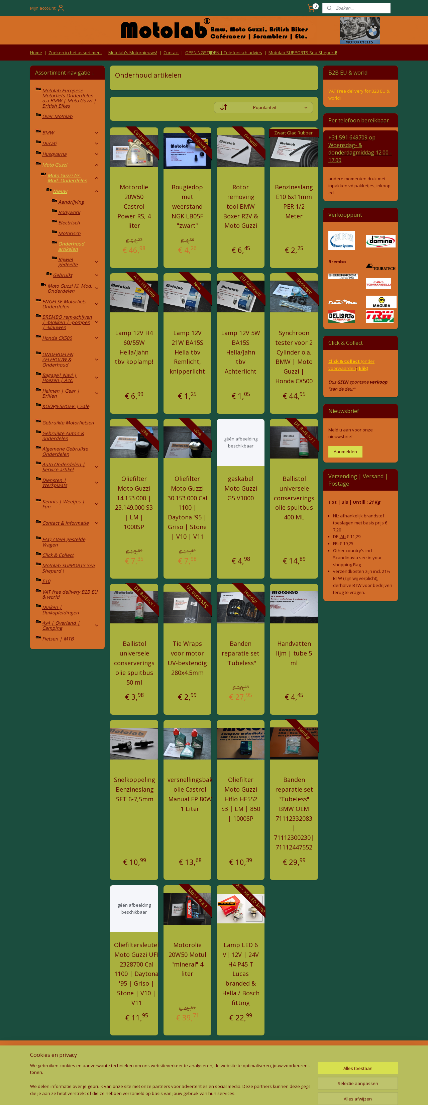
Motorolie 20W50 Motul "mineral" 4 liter (187, 959)
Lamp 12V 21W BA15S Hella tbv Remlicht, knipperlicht (187, 352)
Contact (171, 52)
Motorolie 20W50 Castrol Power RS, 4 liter (134, 206)
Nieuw (76, 191)
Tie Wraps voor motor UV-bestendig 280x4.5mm (187, 657)
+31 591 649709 (347, 137)
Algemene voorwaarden (141, 1054)
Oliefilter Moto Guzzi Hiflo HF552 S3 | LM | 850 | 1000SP (240, 799)
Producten (214, 1054)
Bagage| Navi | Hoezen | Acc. (70, 377)
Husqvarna (70, 154)
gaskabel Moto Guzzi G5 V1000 (240, 488)
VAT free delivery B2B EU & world (69, 594)
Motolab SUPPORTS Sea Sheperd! (303, 52)
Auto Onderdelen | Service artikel (70, 467)
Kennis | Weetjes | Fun (70, 504)
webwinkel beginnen (223, 1092)
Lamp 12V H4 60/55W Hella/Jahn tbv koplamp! (134, 347)
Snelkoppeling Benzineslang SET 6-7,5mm (134, 789)
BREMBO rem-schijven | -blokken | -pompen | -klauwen (70, 322)
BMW (70, 132)
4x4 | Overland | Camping (70, 625)
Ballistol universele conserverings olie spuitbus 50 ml (134, 662)
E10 (46, 581)
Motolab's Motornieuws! (132, 52)
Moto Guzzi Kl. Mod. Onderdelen (73, 288)
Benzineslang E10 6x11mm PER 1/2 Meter (294, 201)
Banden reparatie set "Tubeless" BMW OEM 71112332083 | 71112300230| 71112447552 (294, 813)
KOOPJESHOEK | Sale (65, 406)
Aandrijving (71, 202)
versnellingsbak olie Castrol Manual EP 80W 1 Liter (190, 794)
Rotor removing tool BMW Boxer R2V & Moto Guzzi (240, 206)
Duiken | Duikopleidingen (60, 609)
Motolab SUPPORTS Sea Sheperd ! (68, 568)
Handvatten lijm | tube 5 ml (294, 653)
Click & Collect (58, 555)
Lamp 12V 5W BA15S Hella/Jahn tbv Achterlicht (240, 352)
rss (197, 1092)
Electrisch (69, 222)
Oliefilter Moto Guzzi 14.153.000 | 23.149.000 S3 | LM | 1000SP (134, 503)
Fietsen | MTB (58, 638)
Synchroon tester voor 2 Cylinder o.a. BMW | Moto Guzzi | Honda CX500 (294, 357)
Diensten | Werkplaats (70, 482)
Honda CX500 (70, 338)
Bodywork (69, 212)
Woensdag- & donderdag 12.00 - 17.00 (360, 152)
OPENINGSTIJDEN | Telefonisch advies (223, 52)
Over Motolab (57, 116)
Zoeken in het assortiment (75, 52)
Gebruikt (76, 275)
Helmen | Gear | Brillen (70, 393)
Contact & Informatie (70, 523)
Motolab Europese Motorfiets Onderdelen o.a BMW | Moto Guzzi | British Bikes (69, 98)
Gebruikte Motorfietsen (68, 422)
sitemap (184, 1092)
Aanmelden (345, 451)
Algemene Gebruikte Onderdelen (65, 451)
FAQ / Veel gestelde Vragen (63, 541)
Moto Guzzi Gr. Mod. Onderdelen (73, 178)
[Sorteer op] (263, 107)
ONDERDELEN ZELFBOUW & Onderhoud (70, 359)
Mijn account (47, 8)
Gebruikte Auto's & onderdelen (63, 435)
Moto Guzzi (70, 165)
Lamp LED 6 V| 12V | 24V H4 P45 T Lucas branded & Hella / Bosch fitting (240, 974)
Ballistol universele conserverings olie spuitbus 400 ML (294, 498)
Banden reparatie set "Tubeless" (240, 653)
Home (36, 52)
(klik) (362, 368)
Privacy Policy (140, 1067)
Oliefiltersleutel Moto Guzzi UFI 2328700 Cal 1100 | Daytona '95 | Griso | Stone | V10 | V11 (136, 974)
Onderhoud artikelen (71, 246)
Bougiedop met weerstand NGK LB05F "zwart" (187, 206)
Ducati (70, 143)
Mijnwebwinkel (281, 1092)
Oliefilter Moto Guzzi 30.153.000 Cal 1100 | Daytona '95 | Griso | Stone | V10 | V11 (187, 507)
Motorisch (69, 233)
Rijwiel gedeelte (78, 262)
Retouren (41, 1054)
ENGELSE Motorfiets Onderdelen (70, 304)
